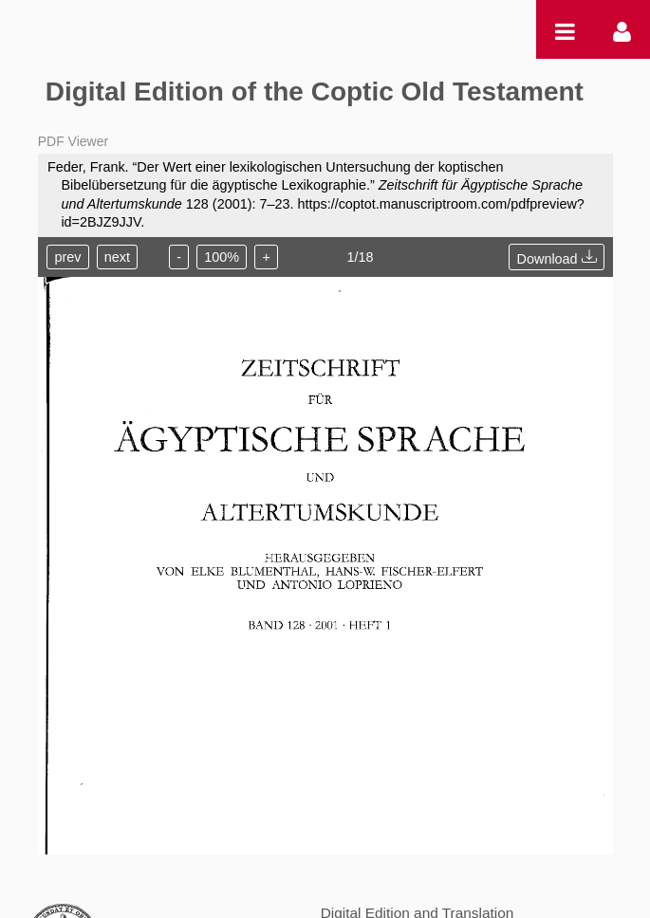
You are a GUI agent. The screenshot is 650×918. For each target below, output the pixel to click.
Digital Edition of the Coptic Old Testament (315, 91)
